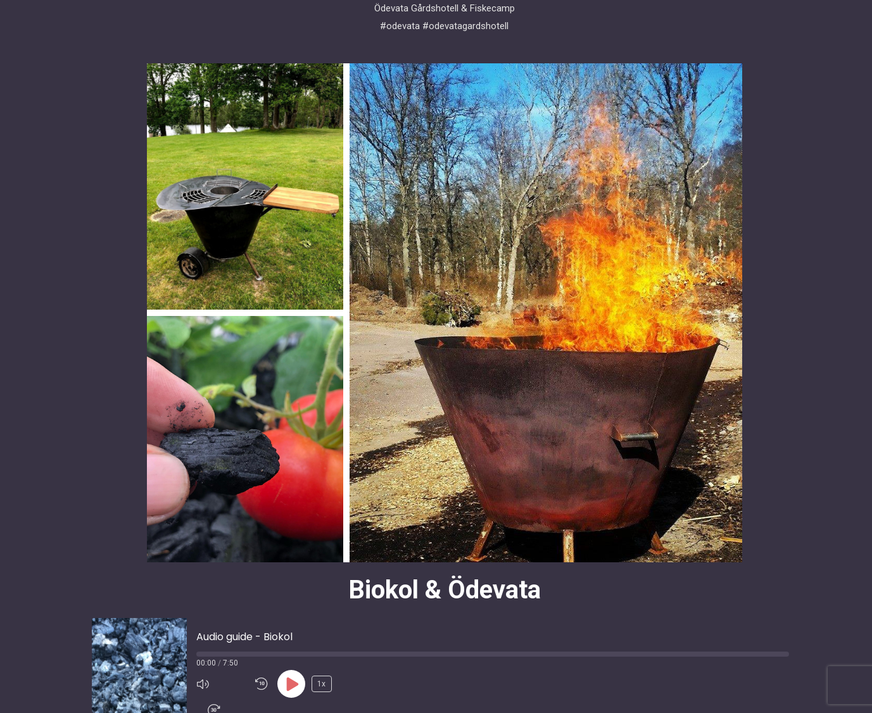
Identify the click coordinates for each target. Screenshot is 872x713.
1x (321, 683)
